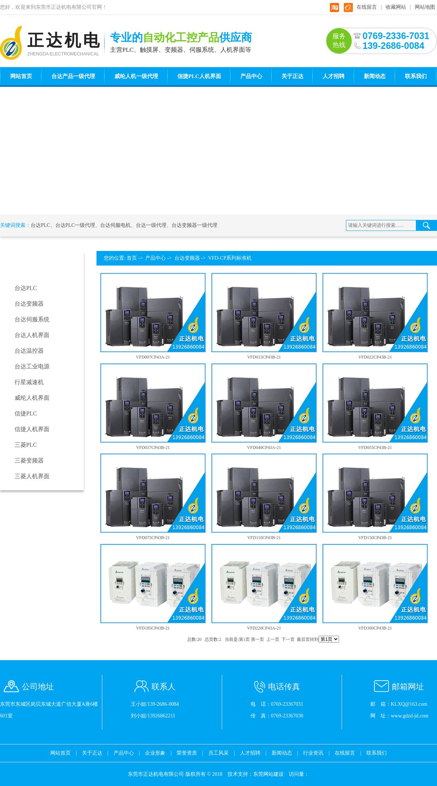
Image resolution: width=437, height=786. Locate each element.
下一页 (288, 639)
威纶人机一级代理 (136, 76)
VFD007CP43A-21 (153, 357)
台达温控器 (29, 351)
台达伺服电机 (115, 225)
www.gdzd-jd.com (409, 716)
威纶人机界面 (32, 398)
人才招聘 (334, 76)
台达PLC (40, 225)
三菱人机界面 (32, 476)
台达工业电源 (32, 366)
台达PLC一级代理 (75, 225)
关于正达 (292, 76)
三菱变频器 (29, 460)
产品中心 (251, 76)
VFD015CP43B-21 (264, 357)
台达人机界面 (32, 335)
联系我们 (416, 76)
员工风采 (218, 753)
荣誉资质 (187, 753)
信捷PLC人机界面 (199, 76)
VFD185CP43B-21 (153, 628)
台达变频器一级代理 (194, 225)
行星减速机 (29, 382)
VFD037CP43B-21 (153, 447)
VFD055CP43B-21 (375, 447)
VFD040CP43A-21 (264, 447)
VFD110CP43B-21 (264, 537)
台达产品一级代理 (73, 76)
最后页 (303, 639)
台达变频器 (29, 304)
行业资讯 (313, 753)
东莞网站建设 (268, 774)
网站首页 (21, 76)
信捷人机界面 (32, 429)
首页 (132, 258)
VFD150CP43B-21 (375, 537)
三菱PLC (26, 445)
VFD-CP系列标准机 (230, 258)
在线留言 (367, 7)
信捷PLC (26, 413)
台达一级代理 (151, 225)
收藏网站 (396, 7)
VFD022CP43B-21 (375, 357)
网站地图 (425, 7)
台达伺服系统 (32, 319)
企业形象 (155, 753)
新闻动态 (375, 76)
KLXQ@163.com (409, 704)
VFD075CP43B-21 (153, 537)
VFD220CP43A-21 (264, 628)
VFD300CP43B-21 (375, 628)
